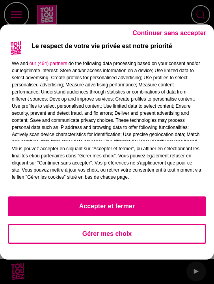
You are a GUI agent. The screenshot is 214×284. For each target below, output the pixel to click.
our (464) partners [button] (48, 63)
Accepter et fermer (107, 206)
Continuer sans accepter (169, 33)
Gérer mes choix (107, 233)
